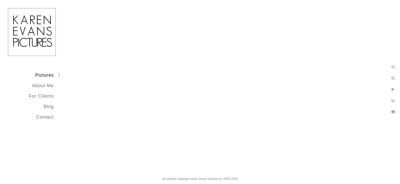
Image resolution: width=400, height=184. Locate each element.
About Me (43, 85)
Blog (49, 106)
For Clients (41, 96)
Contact (45, 117)
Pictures (44, 75)
